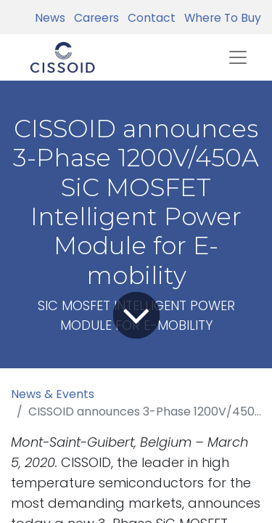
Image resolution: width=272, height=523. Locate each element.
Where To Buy (219, 17)
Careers (93, 17)
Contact (149, 17)
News (50, 17)
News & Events (52, 394)
